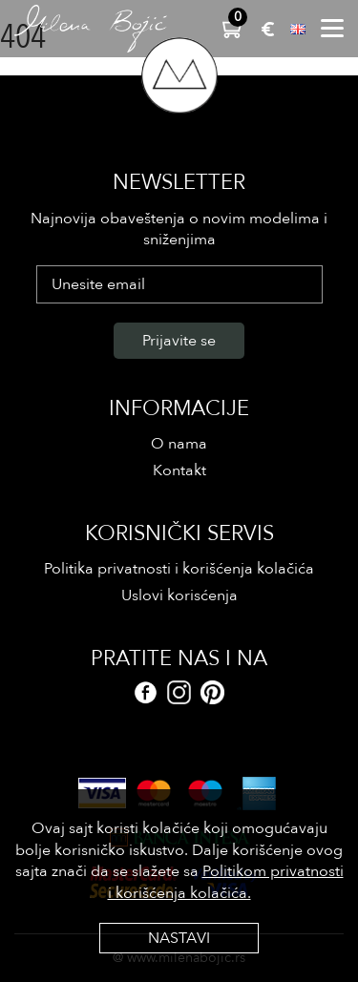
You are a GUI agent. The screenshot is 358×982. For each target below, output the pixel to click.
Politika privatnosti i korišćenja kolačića (179, 568)
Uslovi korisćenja (179, 595)
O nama (179, 443)
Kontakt (179, 470)
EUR (268, 29)
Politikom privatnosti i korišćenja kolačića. (226, 882)
